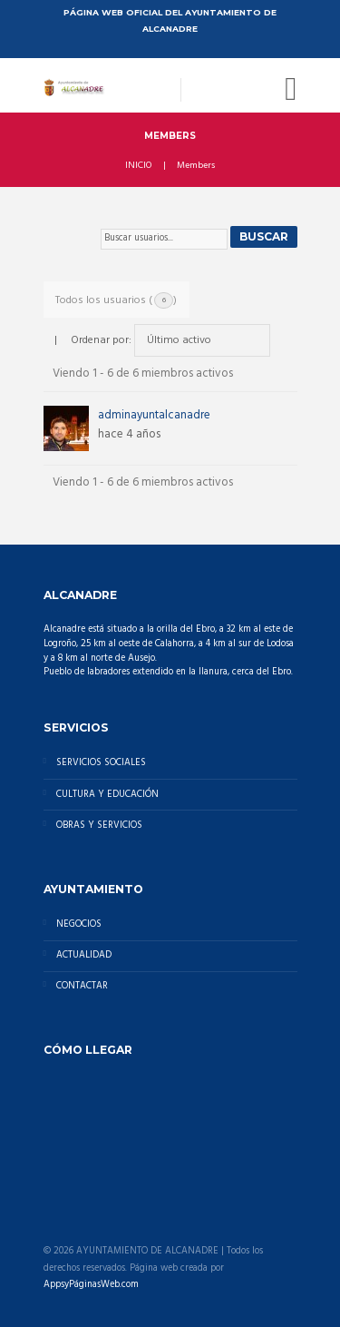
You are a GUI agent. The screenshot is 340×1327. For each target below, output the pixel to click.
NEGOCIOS (79, 924)
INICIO (138, 166)
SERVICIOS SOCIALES (101, 763)
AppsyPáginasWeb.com (91, 1285)
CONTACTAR (82, 986)
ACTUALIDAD (84, 955)
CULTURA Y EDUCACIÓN (107, 794)
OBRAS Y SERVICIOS (99, 825)
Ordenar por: (101, 340)
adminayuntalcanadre (154, 415)
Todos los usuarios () (116, 300)
